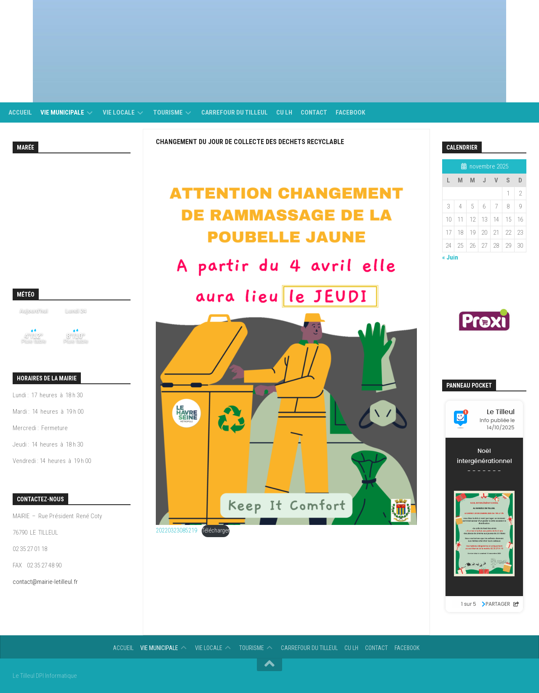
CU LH (284, 112)
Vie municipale (62, 112)
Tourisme (168, 112)
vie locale (119, 112)
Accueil (20, 112)
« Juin (450, 257)
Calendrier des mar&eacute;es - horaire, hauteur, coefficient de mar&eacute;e (72, 212)
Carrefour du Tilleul (234, 112)
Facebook (350, 112)
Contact (314, 112)
